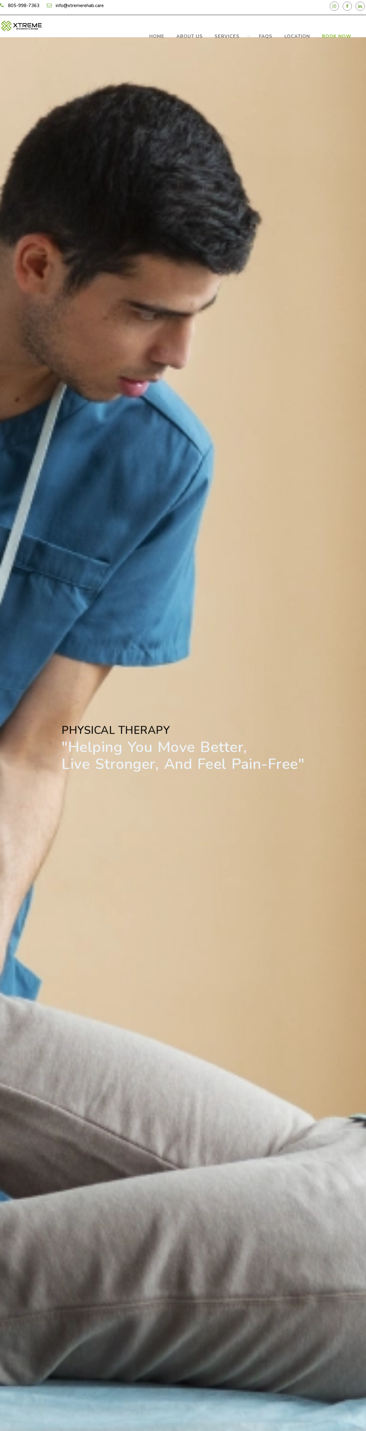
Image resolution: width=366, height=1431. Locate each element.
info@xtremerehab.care (80, 7)
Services (258, 34)
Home (204, 34)
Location (309, 34)
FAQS (286, 34)
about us (228, 34)
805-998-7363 (23, 7)
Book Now (341, 34)
